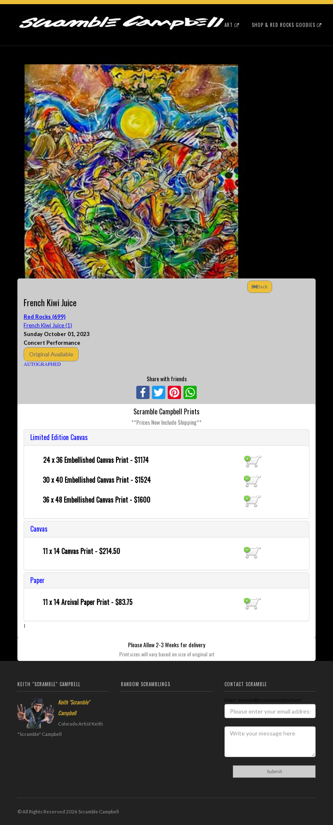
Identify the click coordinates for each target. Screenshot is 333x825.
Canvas (39, 529)
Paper (37, 580)
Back (260, 286)
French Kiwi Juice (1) (48, 325)
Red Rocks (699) (44, 316)
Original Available (51, 354)
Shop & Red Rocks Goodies (287, 25)
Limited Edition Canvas (59, 437)
